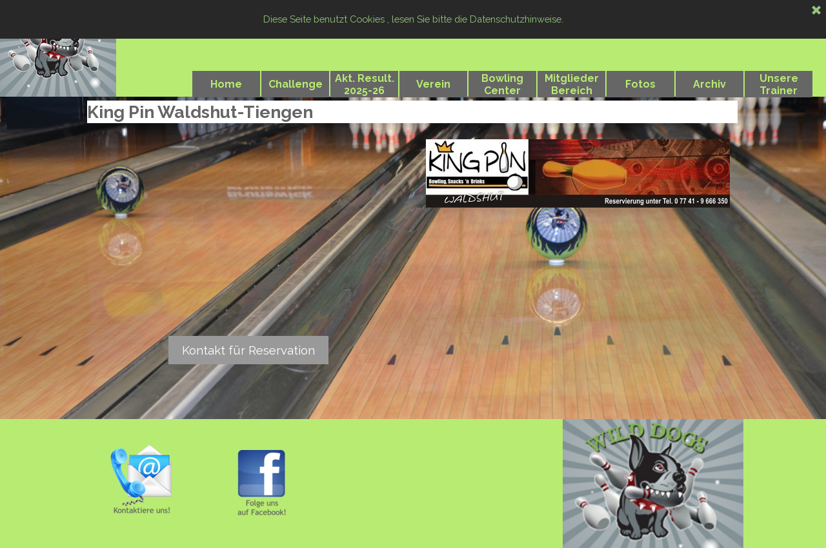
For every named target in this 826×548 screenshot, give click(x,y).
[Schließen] (816, 11)
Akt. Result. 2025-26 (364, 84)
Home (226, 84)
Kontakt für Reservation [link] (248, 350)
